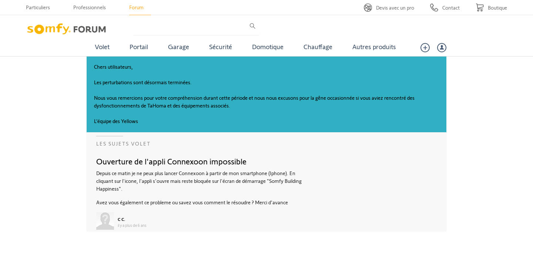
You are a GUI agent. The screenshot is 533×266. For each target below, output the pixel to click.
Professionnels (89, 7)
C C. (121, 219)
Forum (136, 7)
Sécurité (220, 46)
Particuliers (38, 7)
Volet (102, 46)
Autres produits (374, 46)
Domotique (268, 46)
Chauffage (318, 46)
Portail (139, 46)
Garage (178, 46)
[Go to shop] (491, 7)
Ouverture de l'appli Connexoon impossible (171, 161)
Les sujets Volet (123, 143)
